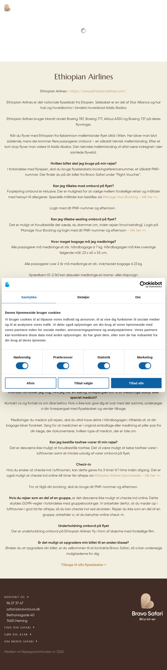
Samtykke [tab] (29, 297)
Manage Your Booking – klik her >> (130, 197)
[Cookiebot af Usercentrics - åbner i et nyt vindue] (143, 284)
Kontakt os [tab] (14, 597)
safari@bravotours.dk (23, 609)
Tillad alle (136, 383)
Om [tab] (138, 297)
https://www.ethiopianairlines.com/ (98, 91)
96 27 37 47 (15, 603)
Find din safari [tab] (17, 627)
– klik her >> (136, 230)
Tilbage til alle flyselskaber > (83, 565)
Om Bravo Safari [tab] (19, 641)
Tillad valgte (83, 383)
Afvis (31, 383)
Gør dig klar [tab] (16, 634)
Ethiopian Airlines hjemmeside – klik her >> (127, 475)
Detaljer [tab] (83, 297)
